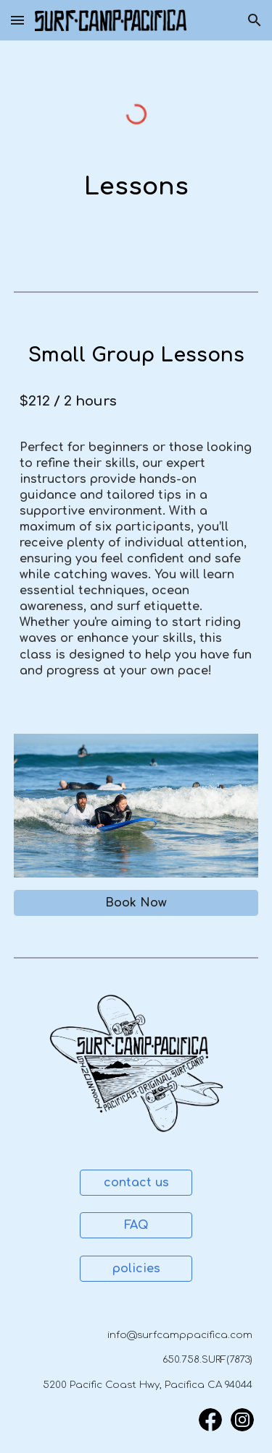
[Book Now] (136, 903)
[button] (17, 20)
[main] (136, 187)
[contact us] (136, 1183)
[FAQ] (136, 1225)
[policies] (136, 1269)
